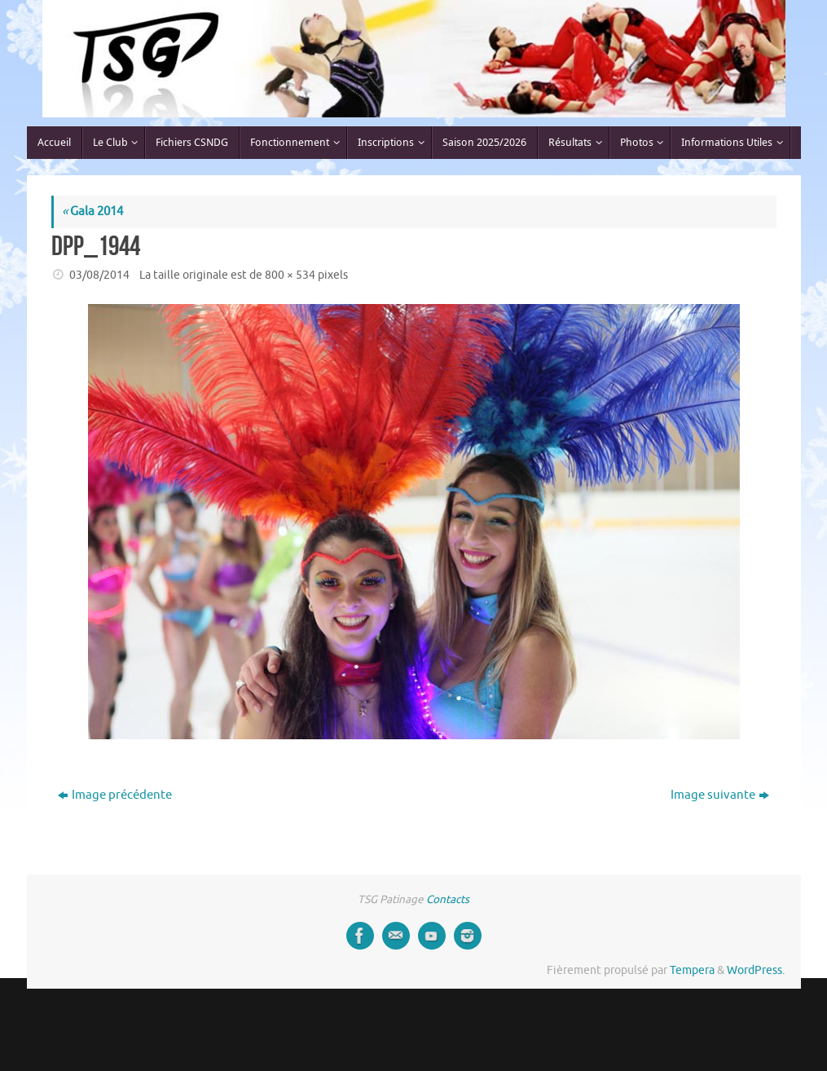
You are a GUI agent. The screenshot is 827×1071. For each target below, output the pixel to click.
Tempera (692, 970)
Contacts (447, 899)
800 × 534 (290, 275)
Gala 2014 (92, 211)
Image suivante (720, 795)
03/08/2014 (99, 275)
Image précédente (115, 795)
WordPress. (756, 970)
